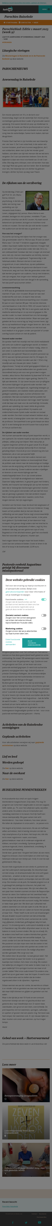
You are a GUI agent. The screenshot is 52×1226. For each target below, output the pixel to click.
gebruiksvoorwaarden (15, 592)
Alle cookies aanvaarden (34, 643)
